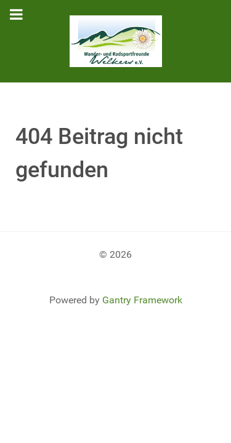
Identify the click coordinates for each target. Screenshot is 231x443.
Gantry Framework (142, 300)
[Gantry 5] (115, 41)
